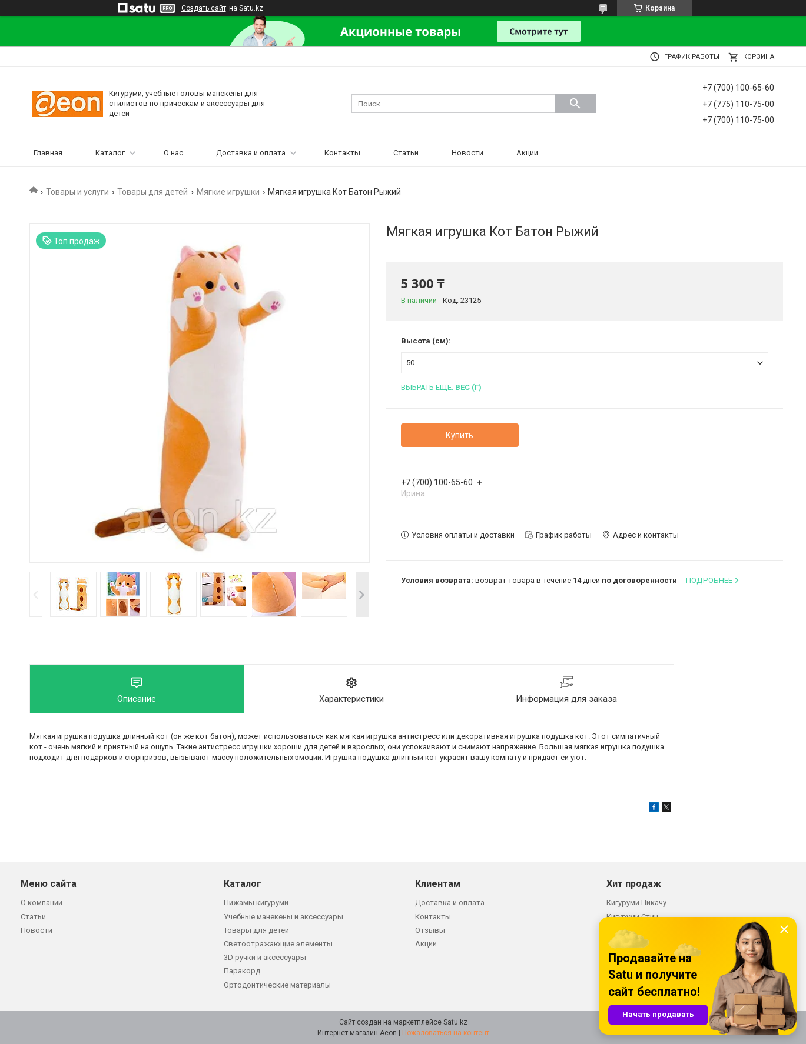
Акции (527, 152)
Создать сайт (203, 8)
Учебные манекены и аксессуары (283, 916)
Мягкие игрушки (228, 191)
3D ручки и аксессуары (265, 957)
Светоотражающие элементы (278, 943)
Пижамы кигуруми (256, 902)
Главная (48, 152)
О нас (173, 152)
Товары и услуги (77, 191)
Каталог (110, 152)
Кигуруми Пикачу (636, 902)
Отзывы (430, 930)
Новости (467, 152)
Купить (459, 435)
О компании (41, 902)
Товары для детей (152, 191)
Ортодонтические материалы (277, 984)
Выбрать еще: (441, 387)
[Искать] (575, 103)
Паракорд (242, 970)
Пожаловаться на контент (445, 1033)
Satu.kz (455, 1022)
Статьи (406, 152)
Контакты (342, 152)
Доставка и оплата (251, 152)
